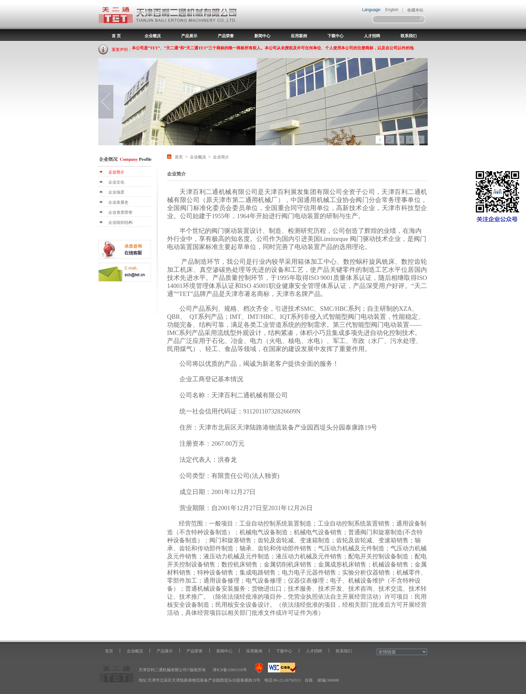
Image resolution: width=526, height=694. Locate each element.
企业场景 (116, 192)
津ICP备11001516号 (230, 669)
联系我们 (409, 36)
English (391, 9)
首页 (179, 157)
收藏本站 (415, 10)
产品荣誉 (226, 36)
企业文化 (116, 182)
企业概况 (153, 36)
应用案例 (299, 36)
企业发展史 (118, 202)
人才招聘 (372, 36)
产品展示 (189, 36)
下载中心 (335, 36)
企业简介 (116, 172)
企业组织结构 (120, 222)
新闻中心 (262, 36)
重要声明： (122, 49)
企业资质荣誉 (120, 212)
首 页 (116, 36)
